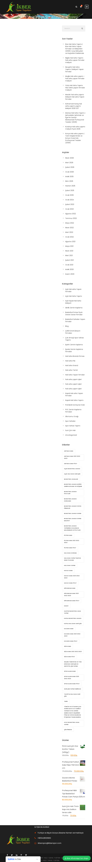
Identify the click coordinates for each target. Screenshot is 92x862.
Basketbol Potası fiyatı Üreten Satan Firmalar (73, 313)
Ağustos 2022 (70, 214)
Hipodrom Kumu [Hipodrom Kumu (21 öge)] (69, 588)
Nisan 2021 (69, 251)
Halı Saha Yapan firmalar (75, 375)
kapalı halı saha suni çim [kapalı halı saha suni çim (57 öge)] (72, 623)
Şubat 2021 (69, 260)
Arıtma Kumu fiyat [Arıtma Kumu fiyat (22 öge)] (70, 463)
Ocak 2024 (69, 200)
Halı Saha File (70, 361)
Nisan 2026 (69, 158)
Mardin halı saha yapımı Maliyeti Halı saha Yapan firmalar (74, 96)
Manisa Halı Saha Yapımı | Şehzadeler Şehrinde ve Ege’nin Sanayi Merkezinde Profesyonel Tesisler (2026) (75, 117)
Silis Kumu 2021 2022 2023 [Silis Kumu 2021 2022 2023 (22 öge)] (73, 651)
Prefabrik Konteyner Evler (75, 405)
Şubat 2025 (69, 190)
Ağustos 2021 (70, 241)
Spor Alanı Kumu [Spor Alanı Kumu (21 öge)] (70, 671)
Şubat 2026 (69, 167)
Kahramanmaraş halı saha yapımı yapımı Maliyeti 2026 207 (73, 106)
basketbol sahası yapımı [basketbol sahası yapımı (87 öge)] (72, 513)
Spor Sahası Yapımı (72, 426)
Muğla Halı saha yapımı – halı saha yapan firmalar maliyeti (75, 78)
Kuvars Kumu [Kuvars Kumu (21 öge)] (68, 629)
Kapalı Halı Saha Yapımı (74, 400)
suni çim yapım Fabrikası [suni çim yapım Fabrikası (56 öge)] (72, 689)
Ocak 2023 (69, 209)
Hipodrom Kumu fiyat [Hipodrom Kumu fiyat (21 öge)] (71, 601)
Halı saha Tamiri (71, 370)
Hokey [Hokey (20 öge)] (66, 606)
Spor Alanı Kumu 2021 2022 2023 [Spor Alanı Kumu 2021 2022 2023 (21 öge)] (71, 677)
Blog (67, 326)
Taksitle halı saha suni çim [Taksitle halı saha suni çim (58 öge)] (72, 695)
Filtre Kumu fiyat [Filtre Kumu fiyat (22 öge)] (70, 548)
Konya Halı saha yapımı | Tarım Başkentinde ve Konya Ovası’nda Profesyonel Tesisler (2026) (74, 138)
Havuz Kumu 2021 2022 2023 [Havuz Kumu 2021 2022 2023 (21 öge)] (72, 577)
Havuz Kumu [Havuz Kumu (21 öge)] (68, 570)
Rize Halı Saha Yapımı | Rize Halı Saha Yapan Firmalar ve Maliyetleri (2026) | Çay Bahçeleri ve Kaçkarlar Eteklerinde (74, 48)
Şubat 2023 (69, 204)
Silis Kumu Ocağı (71, 416)
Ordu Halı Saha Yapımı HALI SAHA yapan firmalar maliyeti (75, 87)
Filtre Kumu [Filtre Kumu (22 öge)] (68, 535)
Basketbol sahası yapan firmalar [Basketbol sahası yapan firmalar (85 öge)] (72, 507)
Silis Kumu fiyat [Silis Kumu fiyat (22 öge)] (69, 657)
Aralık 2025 (69, 176)
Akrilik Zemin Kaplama (73, 308)
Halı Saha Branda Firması (74, 356)
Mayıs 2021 (69, 246)
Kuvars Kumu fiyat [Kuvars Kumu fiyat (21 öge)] (70, 641)
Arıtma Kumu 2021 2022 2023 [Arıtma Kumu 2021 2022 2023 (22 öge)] (72, 457)
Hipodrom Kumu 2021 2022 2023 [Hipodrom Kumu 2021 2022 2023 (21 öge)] (71, 594)
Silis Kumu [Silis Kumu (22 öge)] (67, 646)
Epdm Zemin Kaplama (74, 344)
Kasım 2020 (69, 274)
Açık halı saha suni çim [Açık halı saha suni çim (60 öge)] (72, 474)
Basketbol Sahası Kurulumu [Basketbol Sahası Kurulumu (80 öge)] (70, 500)
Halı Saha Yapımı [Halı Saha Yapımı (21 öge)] (69, 565)
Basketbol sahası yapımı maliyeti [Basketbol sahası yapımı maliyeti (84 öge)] (72, 520)
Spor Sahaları (70, 421)
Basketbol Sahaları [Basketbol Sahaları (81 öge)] (71, 479)
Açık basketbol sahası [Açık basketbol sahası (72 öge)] (72, 469)
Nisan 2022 (69, 227)
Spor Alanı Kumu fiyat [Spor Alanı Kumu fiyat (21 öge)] (72, 684)
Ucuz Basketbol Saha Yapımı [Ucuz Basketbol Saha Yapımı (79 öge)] (71, 723)
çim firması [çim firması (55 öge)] (68, 729)
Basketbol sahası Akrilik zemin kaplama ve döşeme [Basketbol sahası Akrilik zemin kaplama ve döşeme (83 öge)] (73, 485)
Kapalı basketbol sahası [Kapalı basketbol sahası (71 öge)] (72, 618)
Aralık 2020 (69, 269)
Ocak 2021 (69, 265)
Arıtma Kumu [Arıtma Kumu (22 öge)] (68, 451)
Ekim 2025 (69, 181)
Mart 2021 (69, 255)
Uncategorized (71, 435)
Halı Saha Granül (71, 365)
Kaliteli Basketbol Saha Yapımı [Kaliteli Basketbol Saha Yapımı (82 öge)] (72, 612)
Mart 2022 (69, 232)
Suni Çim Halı (70, 430)
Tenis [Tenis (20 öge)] (66, 701)
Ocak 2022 (69, 237)
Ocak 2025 (69, 195)
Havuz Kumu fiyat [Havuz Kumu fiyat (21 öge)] (70, 583)
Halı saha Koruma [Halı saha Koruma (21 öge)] (70, 553)
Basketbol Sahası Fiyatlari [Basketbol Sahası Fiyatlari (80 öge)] (70, 493)
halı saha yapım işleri (73, 379)
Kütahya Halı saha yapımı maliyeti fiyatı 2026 (75, 128)
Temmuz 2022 (71, 218)
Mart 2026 (69, 162)
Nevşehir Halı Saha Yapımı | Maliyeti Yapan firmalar (74, 69)
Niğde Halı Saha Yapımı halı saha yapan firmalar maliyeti (74, 60)
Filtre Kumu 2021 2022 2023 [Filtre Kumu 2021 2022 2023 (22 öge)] (71, 542)
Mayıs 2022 (69, 223)
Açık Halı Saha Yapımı (73, 296)
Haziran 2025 (70, 186)
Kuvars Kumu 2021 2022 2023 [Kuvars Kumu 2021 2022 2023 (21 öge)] (72, 635)
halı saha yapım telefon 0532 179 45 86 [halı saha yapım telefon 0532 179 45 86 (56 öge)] (72, 559)
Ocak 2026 (69, 172)
